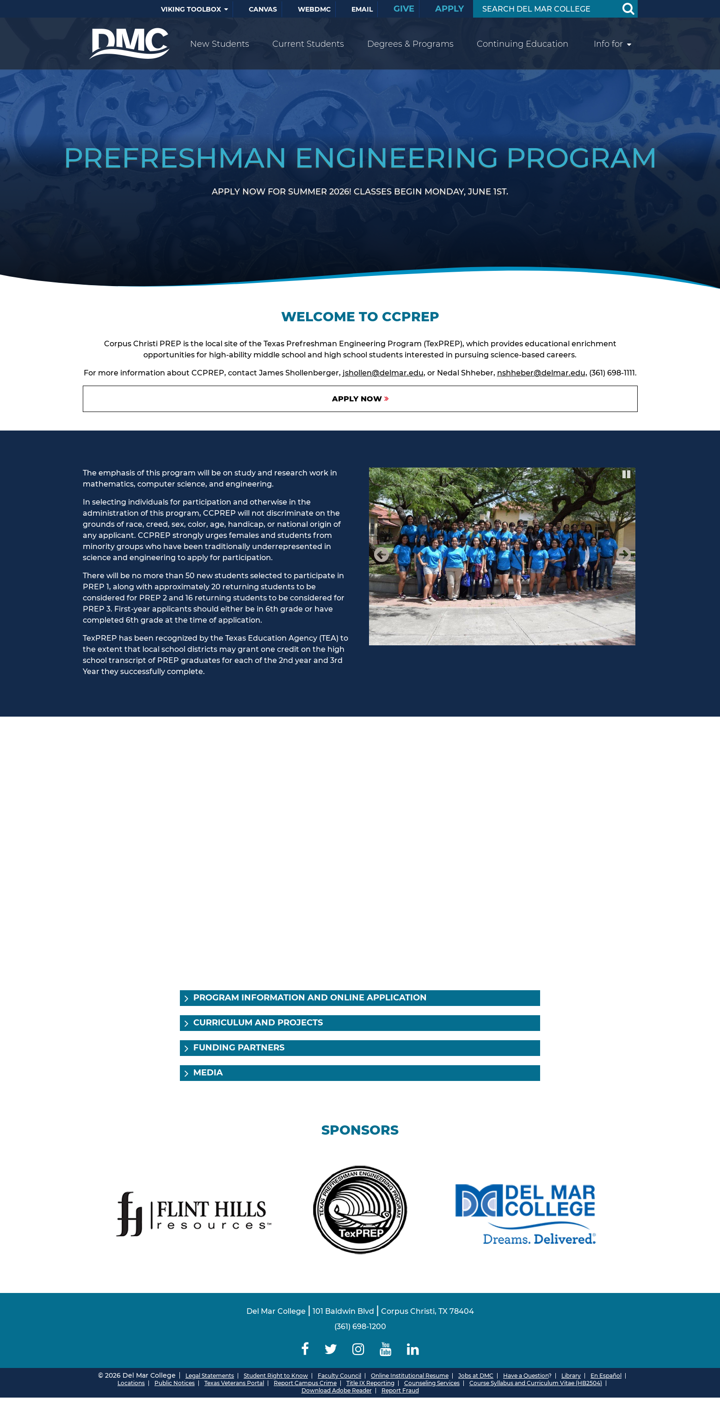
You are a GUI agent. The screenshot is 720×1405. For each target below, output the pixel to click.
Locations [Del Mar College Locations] (131, 1383)
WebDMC (314, 9)
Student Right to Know (276, 1375)
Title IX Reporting (370, 1383)
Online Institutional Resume (410, 1375)
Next (622, 564)
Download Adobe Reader (337, 1390)
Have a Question (525, 1375)
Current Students (308, 44)
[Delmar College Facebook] (305, 1349)
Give (404, 9)
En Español (606, 1375)
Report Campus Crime (305, 1383)
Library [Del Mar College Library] (571, 1375)
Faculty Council (339, 1375)
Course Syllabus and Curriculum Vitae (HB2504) (535, 1383)
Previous (383, 564)
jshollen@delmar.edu (383, 372)
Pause (627, 473)
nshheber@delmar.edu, (542, 372)
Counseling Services (432, 1383)
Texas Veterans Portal (234, 1383)
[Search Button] (628, 9)
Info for (608, 44)
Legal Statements (209, 1375)
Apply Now (357, 398)
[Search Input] (544, 9)
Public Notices (174, 1383)
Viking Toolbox (191, 9)
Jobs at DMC (475, 1375)
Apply (449, 9)
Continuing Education (522, 44)
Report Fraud (400, 1390)
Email (362, 9)
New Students (219, 44)
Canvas (263, 9)
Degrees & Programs (410, 44)
